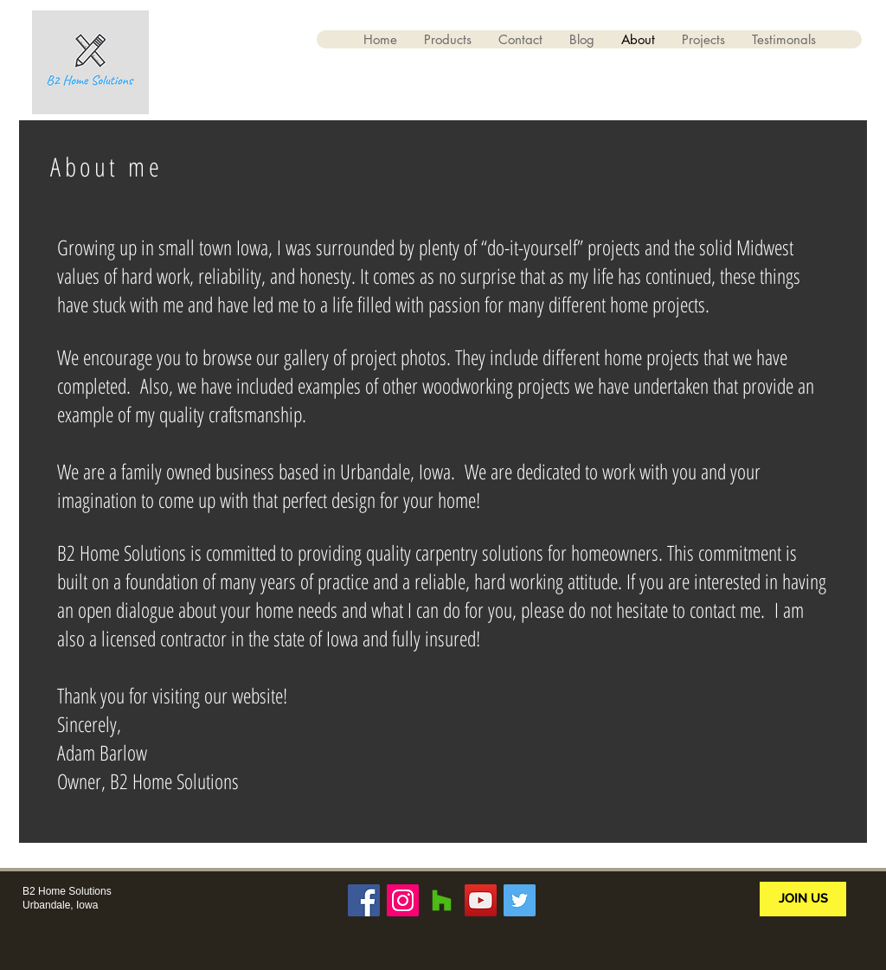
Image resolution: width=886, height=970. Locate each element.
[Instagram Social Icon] (403, 900)
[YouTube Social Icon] (481, 900)
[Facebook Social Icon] (364, 900)
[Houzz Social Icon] (442, 900)
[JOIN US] (803, 899)
